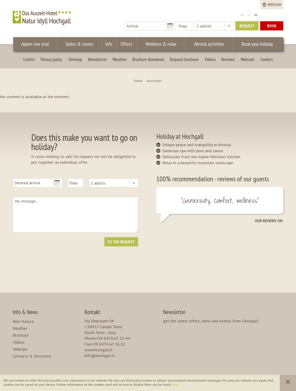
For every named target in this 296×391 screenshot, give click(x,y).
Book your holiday (255, 44)
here (175, 384)
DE (242, 15)
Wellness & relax (159, 44)
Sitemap (75, 59)
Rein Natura (23, 321)
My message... (75, 215)
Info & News (25, 312)
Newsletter (97, 59)
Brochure (20, 335)
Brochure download (148, 59)
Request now (247, 26)
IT (249, 15)
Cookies (266, 59)
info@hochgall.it (99, 355)
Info (108, 44)
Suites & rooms (80, 44)
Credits (29, 59)
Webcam (247, 59)
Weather (119, 59)
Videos (210, 59)
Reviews (228, 59)
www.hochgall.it (98, 349)
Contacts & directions (32, 356)
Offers (125, 44)
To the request (121, 241)
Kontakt (92, 312)
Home (138, 81)
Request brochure (184, 59)
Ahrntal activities (206, 44)
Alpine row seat (35, 44)
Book (271, 25)
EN (255, 15)
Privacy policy (51, 59)
